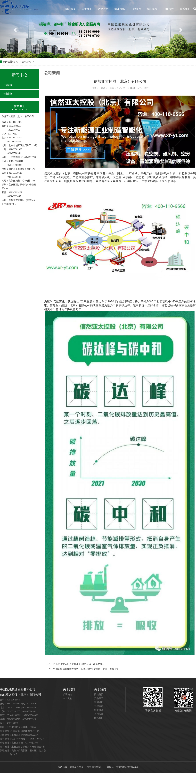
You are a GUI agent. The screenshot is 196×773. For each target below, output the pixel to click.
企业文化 (67, 698)
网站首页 (70, 8)
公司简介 (67, 694)
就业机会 (152, 8)
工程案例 (136, 8)
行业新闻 (7, 93)
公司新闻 (27, 61)
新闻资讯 (119, 8)
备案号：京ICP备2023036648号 (122, 767)
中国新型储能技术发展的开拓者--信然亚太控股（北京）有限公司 (86, 669)
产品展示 (103, 8)
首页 (15, 61)
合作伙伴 (168, 8)
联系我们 (185, 8)
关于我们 (87, 8)
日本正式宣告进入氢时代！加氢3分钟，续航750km (78, 664)
